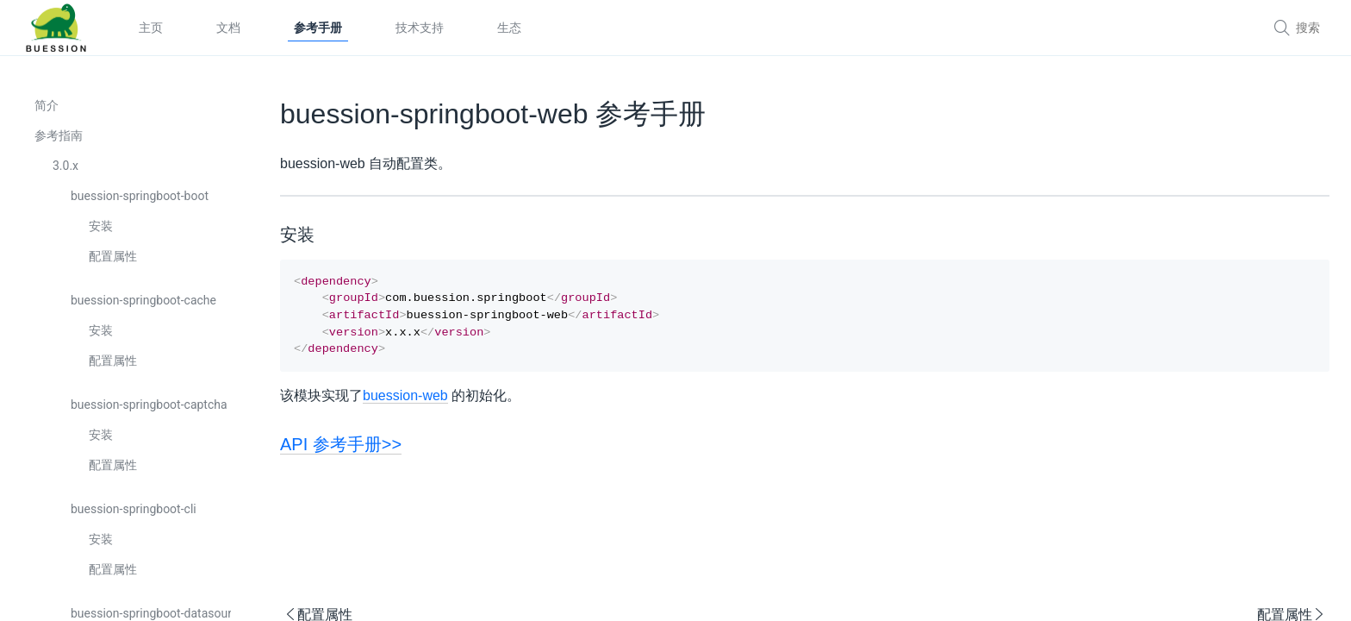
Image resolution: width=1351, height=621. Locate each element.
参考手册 (318, 27)
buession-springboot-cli (133, 509)
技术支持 (419, 27)
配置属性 (113, 256)
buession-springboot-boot (140, 196)
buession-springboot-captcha (149, 404)
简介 (46, 105)
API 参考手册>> (341, 452)
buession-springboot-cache (143, 300)
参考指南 (58, 135)
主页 (151, 27)
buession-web (405, 404)
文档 (228, 27)
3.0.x (65, 165)
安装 (101, 226)
